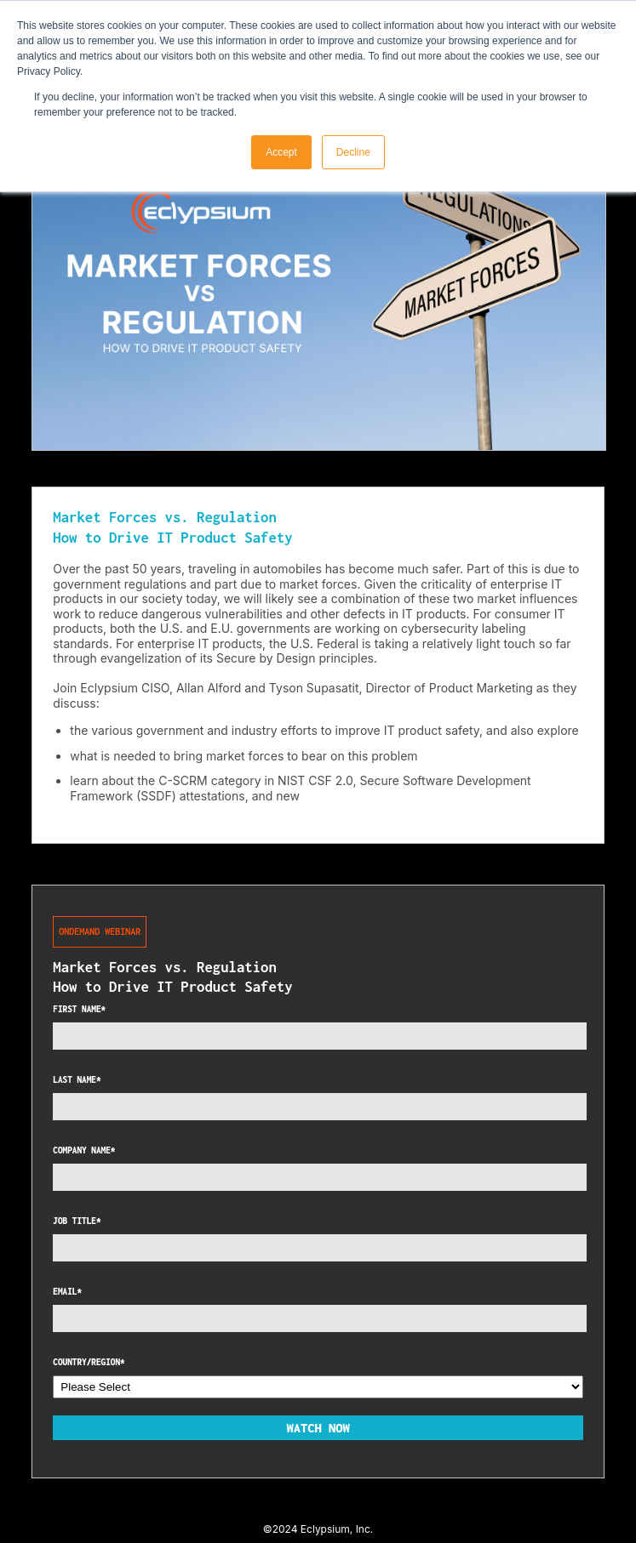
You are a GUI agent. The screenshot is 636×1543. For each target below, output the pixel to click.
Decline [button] (353, 152)
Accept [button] (281, 152)
